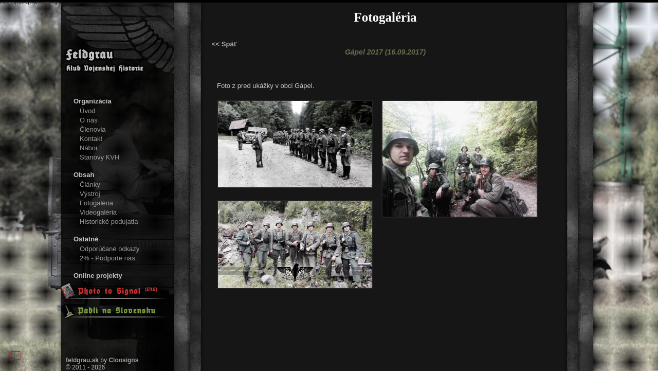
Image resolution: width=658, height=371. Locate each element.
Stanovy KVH (99, 157)
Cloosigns (123, 360)
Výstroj (90, 194)
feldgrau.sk (82, 360)
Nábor (89, 148)
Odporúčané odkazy (109, 249)
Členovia (93, 129)
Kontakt (91, 139)
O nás (89, 120)
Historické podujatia (109, 221)
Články (90, 184)
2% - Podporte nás (107, 258)
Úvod (87, 111)
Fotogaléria (96, 203)
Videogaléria (98, 212)
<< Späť (224, 44)
